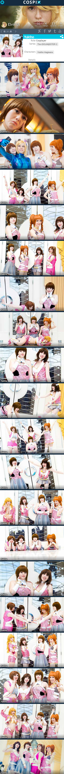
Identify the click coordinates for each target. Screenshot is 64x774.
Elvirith (14, 24)
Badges (46, 24)
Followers (38, 24)
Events (61, 24)
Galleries (53, 24)
